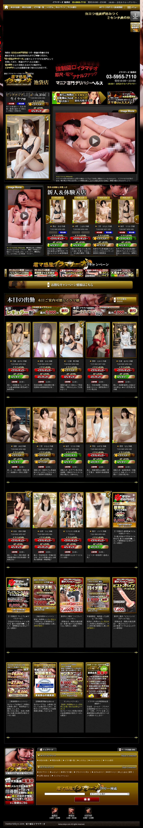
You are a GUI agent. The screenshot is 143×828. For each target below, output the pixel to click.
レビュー (55, 772)
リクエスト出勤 (71, 531)
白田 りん (44, 531)
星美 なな (124, 446)
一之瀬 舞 (37, 95)
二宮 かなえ (103, 226)
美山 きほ (57, 226)
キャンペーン (95, 760)
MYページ (112, 772)
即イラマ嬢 (67, 772)
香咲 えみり (97, 361)
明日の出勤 (56, 760)
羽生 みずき (97, 446)
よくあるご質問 (126, 772)
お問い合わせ (44, 776)
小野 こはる (80, 226)
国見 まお (44, 361)
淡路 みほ (17, 446)
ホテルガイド (99, 772)
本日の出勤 (43, 760)
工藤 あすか (18, 361)
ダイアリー (43, 772)
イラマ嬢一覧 (70, 760)
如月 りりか (126, 226)
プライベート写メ (82, 772)
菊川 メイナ (97, 531)
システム (82, 760)
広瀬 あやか (124, 361)
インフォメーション (61, 776)
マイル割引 (109, 760)
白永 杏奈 (17, 531)
